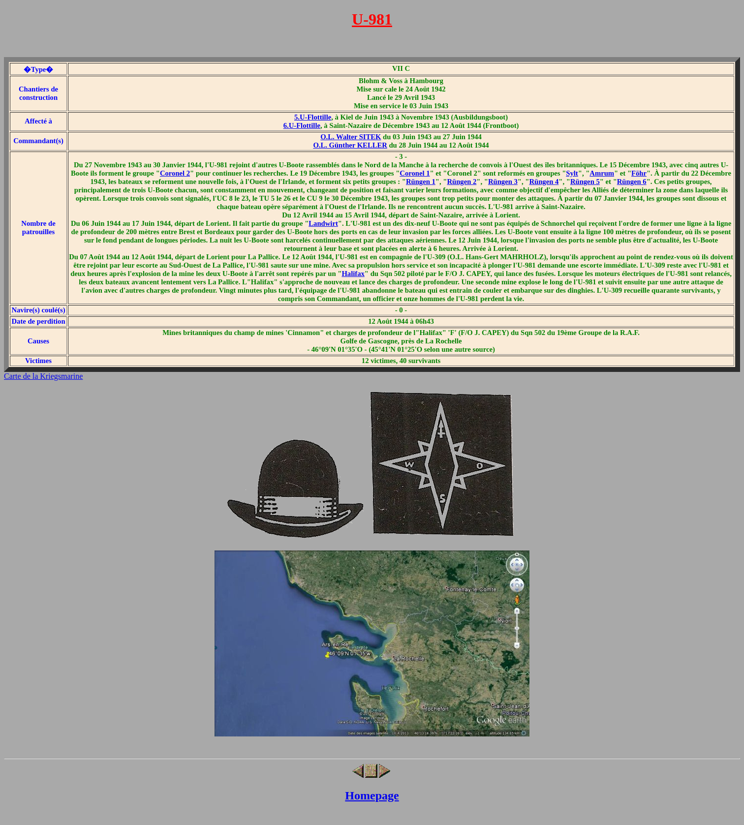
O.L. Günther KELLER (350, 145)
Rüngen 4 (543, 181)
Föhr (639, 173)
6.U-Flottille (301, 125)
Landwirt (323, 223)
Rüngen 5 (585, 181)
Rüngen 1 (420, 181)
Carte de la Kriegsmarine (43, 376)
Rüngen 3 (503, 181)
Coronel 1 (415, 173)
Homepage (372, 795)
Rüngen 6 (632, 181)
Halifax (352, 273)
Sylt (572, 173)
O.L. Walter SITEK (350, 137)
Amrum (601, 173)
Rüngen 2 (461, 181)
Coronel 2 (175, 173)
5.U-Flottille (312, 117)
